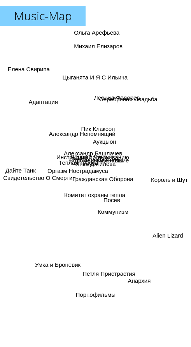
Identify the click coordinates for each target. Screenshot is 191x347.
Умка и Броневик (59, 257)
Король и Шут (169, 167)
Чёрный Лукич (90, 153)
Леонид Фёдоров (121, 97)
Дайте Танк (19, 156)
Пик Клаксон (100, 124)
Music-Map (43, 16)
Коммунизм (113, 204)
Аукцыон (107, 140)
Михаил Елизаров (97, 47)
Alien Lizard (171, 241)
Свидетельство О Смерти (37, 179)
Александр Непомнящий (81, 131)
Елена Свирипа (26, 65)
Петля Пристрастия (108, 264)
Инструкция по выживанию (87, 159)
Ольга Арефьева (98, 38)
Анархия (138, 280)
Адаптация (39, 107)
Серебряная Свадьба (127, 108)
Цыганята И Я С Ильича (90, 75)
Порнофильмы (94, 294)
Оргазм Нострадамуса (77, 176)
